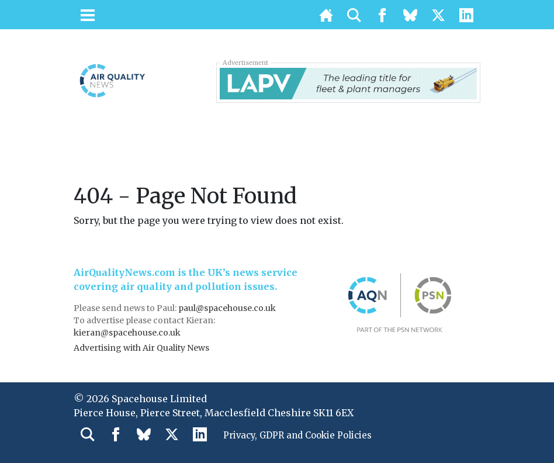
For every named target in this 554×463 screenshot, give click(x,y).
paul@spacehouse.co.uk (228, 308)
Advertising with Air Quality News (141, 348)
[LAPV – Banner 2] (348, 82)
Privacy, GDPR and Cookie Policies (303, 436)
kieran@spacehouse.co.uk (127, 332)
